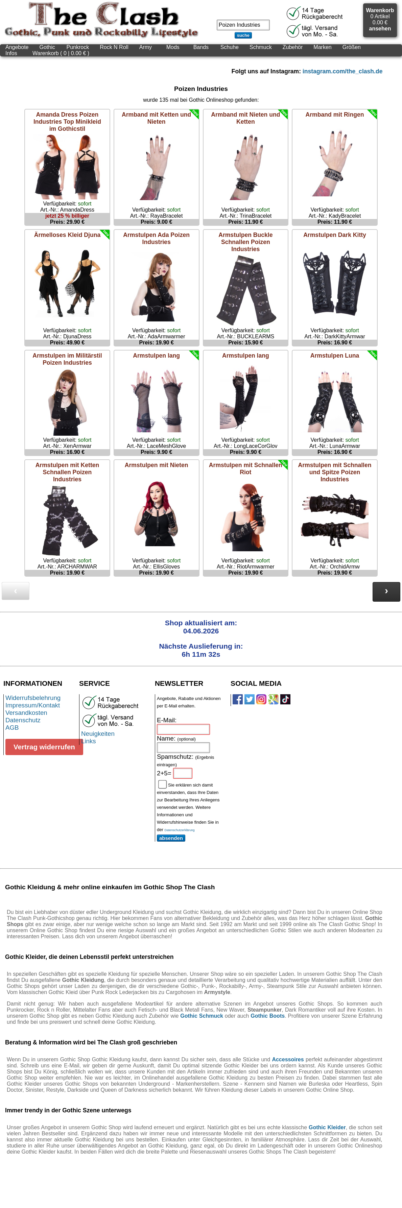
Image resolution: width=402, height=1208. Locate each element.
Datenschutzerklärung (180, 830)
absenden (171, 838)
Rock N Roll (114, 47)
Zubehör (293, 47)
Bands (201, 47)
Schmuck (261, 47)
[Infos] (13, 53)
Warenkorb (380, 10)
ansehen (380, 28)
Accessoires (288, 1059)
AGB (12, 727)
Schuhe (229, 47)
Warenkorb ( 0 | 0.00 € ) (60, 53)
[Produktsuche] (243, 25)
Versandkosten (26, 712)
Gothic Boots (268, 1016)
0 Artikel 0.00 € (380, 19)
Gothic (47, 47)
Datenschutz (23, 720)
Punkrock (78, 47)
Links (88, 741)
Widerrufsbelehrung (33, 697)
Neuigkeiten (98, 733)
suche (243, 35)
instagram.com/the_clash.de (352, 71)
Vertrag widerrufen (44, 747)
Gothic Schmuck (201, 1016)
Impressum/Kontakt (32, 705)
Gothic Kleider (327, 1127)
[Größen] (351, 47)
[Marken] (322, 47)
